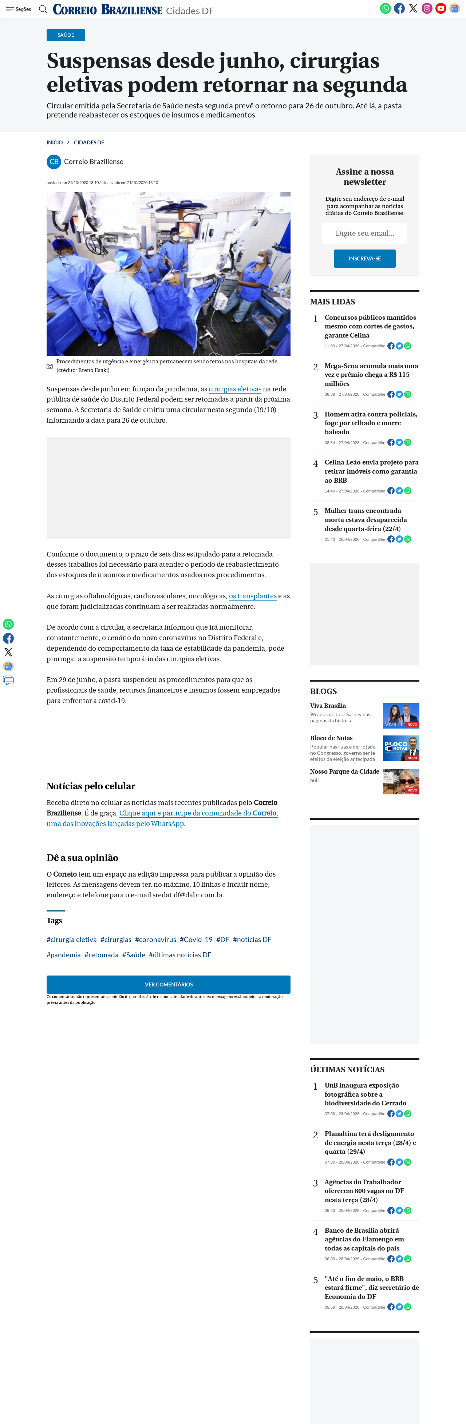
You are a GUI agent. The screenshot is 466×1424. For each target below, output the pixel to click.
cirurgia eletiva (74, 939)
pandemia (66, 954)
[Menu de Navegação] (19, 9)
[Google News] (454, 12)
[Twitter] (413, 12)
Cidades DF (190, 10)
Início (55, 142)
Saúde (135, 954)
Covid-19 (198, 939)
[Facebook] (399, 12)
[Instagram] (427, 12)
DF (224, 939)
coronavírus (157, 939)
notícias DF (254, 939)
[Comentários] (8, 684)
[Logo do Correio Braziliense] (107, 9)
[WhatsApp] (385, 12)
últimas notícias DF (182, 954)
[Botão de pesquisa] (41, 9)
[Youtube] (440, 12)
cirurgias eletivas (235, 389)
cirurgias (117, 939)
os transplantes (253, 596)
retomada (103, 954)
